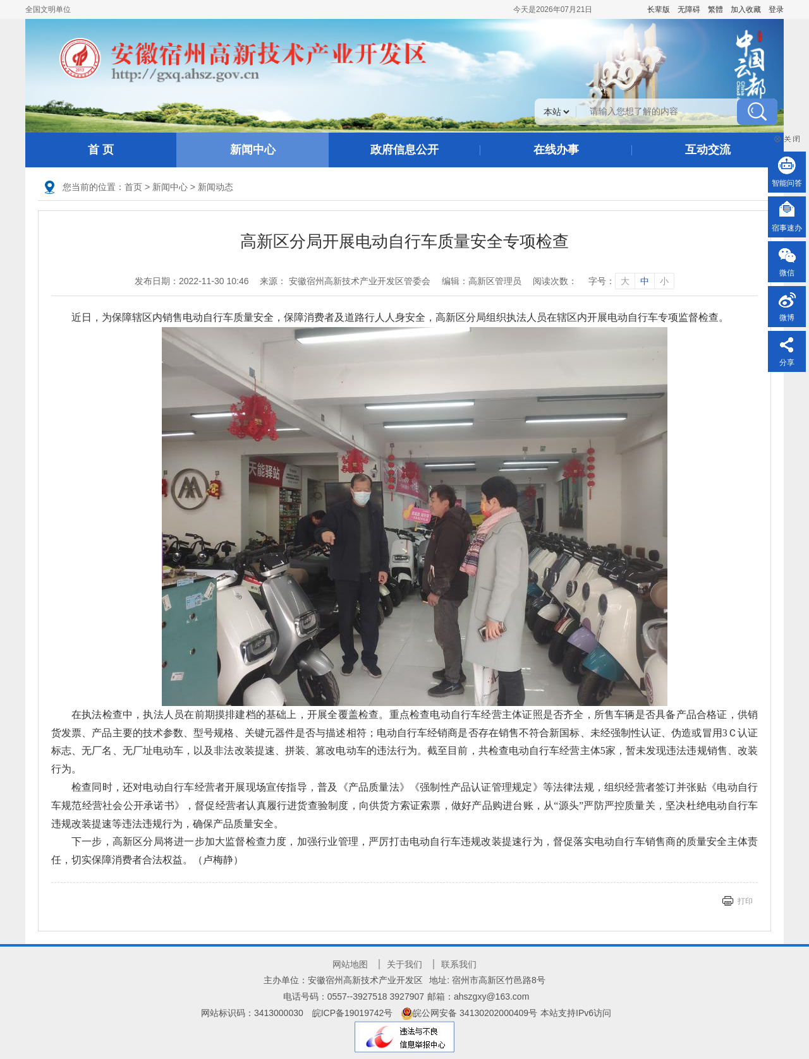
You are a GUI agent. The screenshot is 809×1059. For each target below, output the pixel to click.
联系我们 (459, 964)
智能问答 (787, 183)
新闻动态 (215, 187)
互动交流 (708, 149)
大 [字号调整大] (625, 281)
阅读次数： (555, 281)
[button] (658, 9)
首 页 (101, 149)
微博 (786, 317)
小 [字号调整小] (664, 281)
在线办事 (556, 149)
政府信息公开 (404, 149)
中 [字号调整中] (644, 281)
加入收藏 (746, 9)
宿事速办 (787, 228)
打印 (745, 901)
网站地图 (350, 964)
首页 (133, 187)
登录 (776, 9)
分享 (786, 362)
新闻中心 (253, 149)
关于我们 (404, 964)
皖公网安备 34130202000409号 (469, 1013)
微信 (786, 272)
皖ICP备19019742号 (352, 1013)
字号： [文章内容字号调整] (631, 281)
